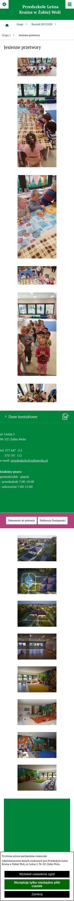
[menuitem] (21, 520)
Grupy (22, 24)
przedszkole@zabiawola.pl (29, 460)
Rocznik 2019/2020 (44, 24)
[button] (37, 75)
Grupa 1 (8, 35)
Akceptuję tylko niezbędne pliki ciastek (37, 884)
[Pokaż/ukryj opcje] (4, 4)
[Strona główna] (7, 25)
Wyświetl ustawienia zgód (37, 874)
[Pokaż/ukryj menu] (69, 4)
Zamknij (37, 894)
